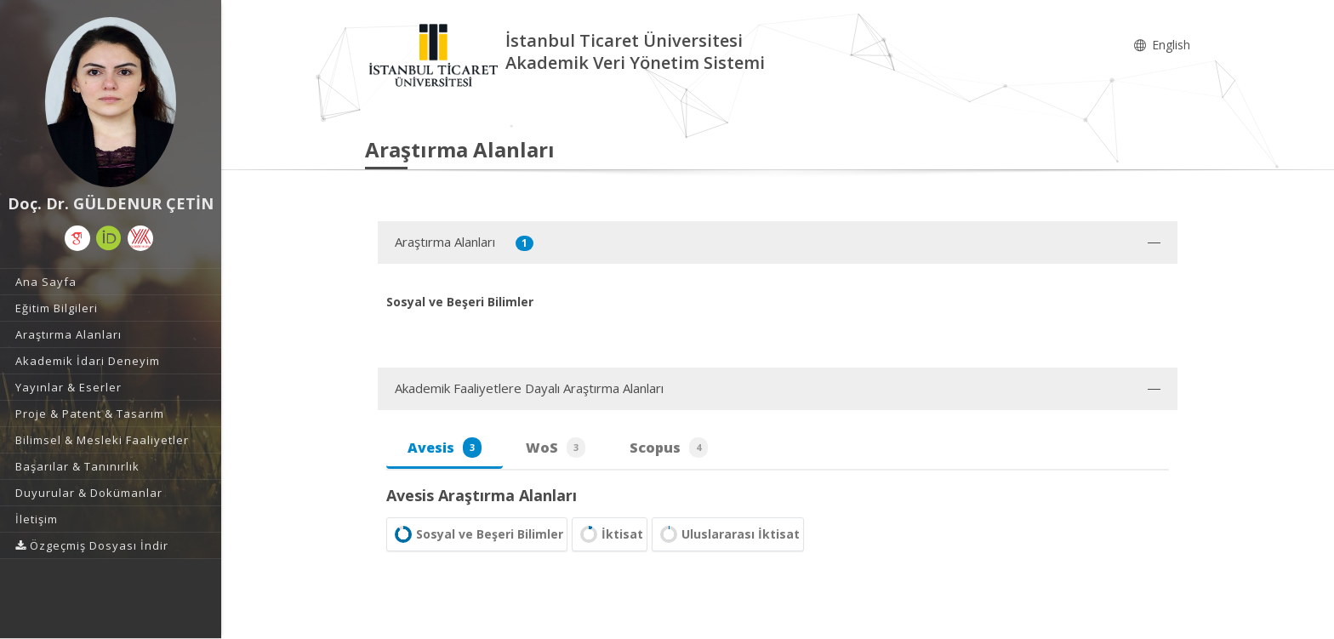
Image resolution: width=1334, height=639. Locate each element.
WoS (555, 447)
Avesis (445, 447)
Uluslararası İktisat (728, 534)
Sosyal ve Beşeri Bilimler (477, 534)
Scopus (669, 447)
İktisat (609, 534)
